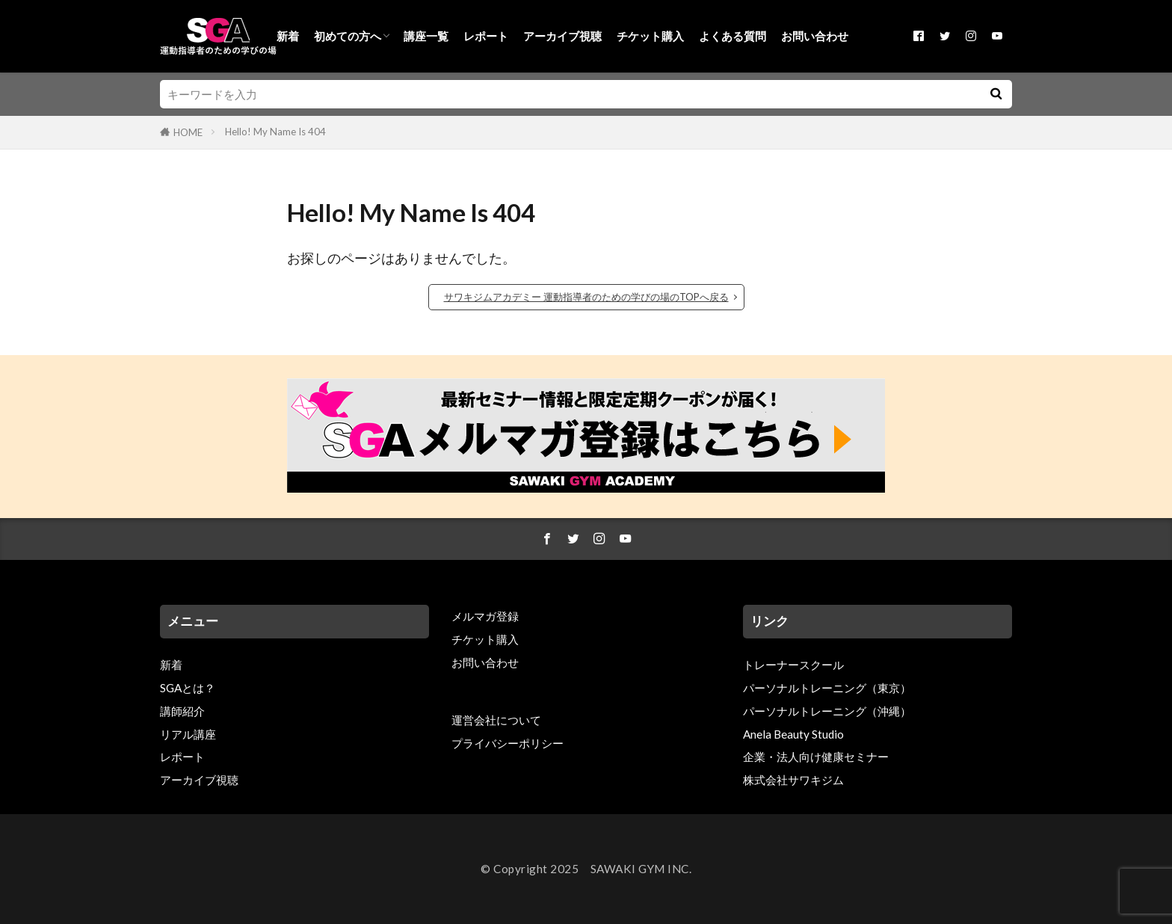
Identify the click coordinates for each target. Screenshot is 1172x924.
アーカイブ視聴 (562, 36)
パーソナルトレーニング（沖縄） (827, 711)
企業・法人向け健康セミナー (816, 756)
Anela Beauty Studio (793, 734)
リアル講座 (188, 734)
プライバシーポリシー (507, 743)
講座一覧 (426, 36)
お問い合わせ (814, 36)
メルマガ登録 (485, 616)
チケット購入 (650, 36)
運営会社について (496, 720)
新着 (288, 36)
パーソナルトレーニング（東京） (827, 687)
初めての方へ (347, 36)
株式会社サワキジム (793, 779)
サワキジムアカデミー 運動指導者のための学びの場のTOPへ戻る (586, 297)
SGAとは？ (187, 687)
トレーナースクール (793, 664)
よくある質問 (732, 36)
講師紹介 (182, 711)
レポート (485, 36)
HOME (188, 132)
